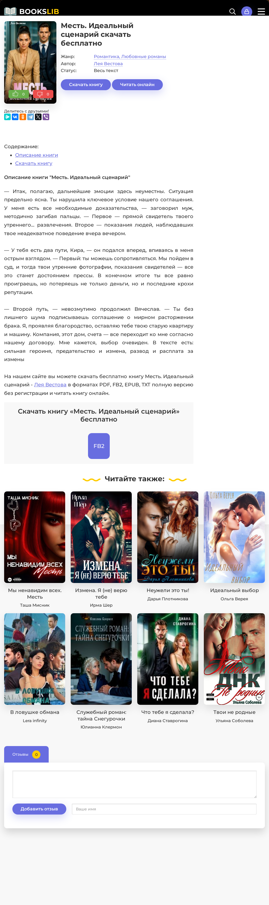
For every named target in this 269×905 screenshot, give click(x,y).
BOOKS (39, 11)
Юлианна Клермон (101, 727)
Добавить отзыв (39, 809)
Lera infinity (35, 720)
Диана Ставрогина (168, 720)
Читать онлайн (137, 84)
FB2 (99, 446)
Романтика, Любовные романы (130, 56)
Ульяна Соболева (234, 720)
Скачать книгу (86, 84)
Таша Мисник (35, 605)
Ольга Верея (234, 598)
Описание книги (36, 155)
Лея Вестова (108, 63)
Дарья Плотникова (167, 598)
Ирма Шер (101, 605)
